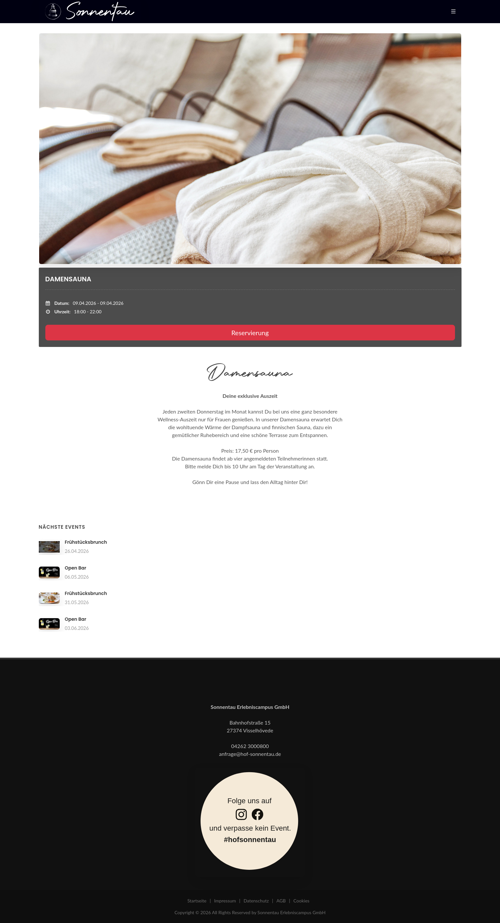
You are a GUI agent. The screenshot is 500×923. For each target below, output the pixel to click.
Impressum (225, 900)
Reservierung (250, 332)
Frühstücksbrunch (86, 542)
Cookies (302, 900)
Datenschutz (256, 900)
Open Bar (75, 568)
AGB (281, 900)
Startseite (196, 900)
